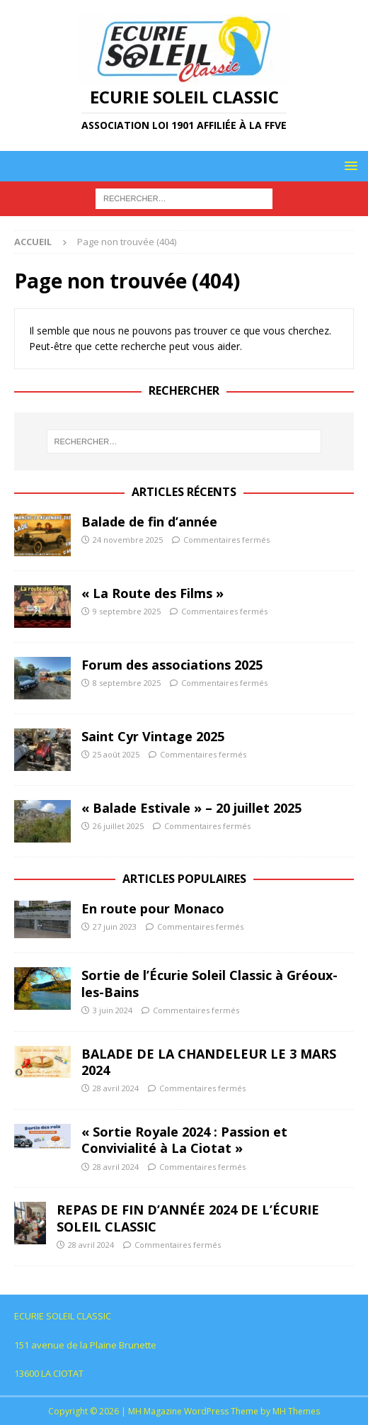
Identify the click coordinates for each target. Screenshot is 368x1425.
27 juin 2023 (115, 926)
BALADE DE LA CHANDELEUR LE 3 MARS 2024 (208, 1061)
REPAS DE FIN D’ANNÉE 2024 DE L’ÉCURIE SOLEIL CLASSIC (188, 1217)
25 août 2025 (116, 754)
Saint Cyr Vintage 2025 (152, 736)
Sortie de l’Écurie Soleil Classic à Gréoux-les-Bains (209, 983)
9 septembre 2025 (127, 611)
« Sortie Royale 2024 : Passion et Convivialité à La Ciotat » (184, 1139)
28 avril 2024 (116, 1088)
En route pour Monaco (152, 908)
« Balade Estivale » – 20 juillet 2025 (191, 807)
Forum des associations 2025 (172, 664)
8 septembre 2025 (127, 682)
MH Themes (296, 1411)
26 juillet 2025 (118, 826)
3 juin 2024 (112, 1010)
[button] (348, 165)
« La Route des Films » (152, 593)
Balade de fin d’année (149, 521)
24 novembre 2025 (128, 539)
